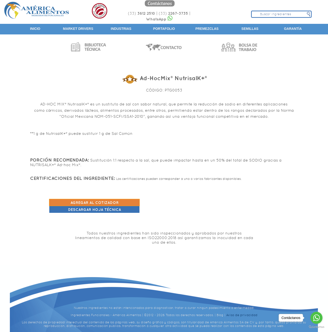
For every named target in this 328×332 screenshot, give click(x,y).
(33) (141, 13)
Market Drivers (78, 29)
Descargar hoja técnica (233, 202)
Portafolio (164, 29)
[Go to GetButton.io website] (316, 327)
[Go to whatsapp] (316, 318)
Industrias (121, 29)
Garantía (293, 29)
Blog (220, 310)
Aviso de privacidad (242, 310)
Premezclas (206, 29)
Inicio (35, 29)
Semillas (250, 29)
